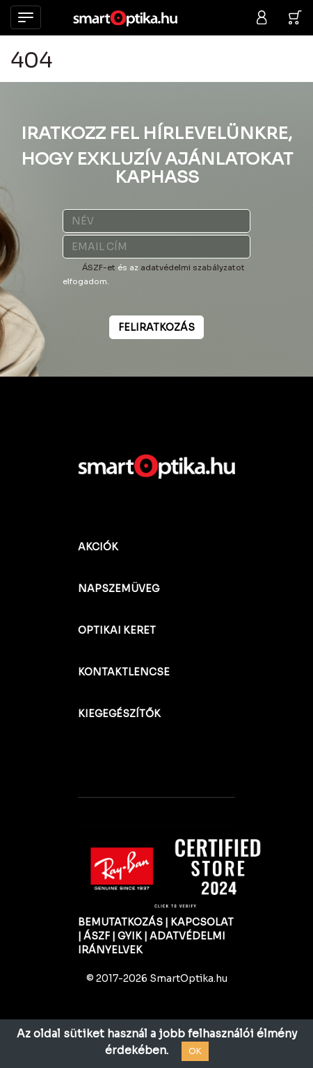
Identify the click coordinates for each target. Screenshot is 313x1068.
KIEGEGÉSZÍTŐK (119, 713)
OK (195, 1051)
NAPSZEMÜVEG (118, 588)
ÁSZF (96, 936)
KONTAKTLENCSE (124, 672)
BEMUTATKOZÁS (120, 922)
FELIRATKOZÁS (156, 327)
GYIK (130, 936)
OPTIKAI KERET (117, 630)
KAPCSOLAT (202, 922)
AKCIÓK (98, 547)
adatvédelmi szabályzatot (193, 267)
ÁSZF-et (98, 267)
